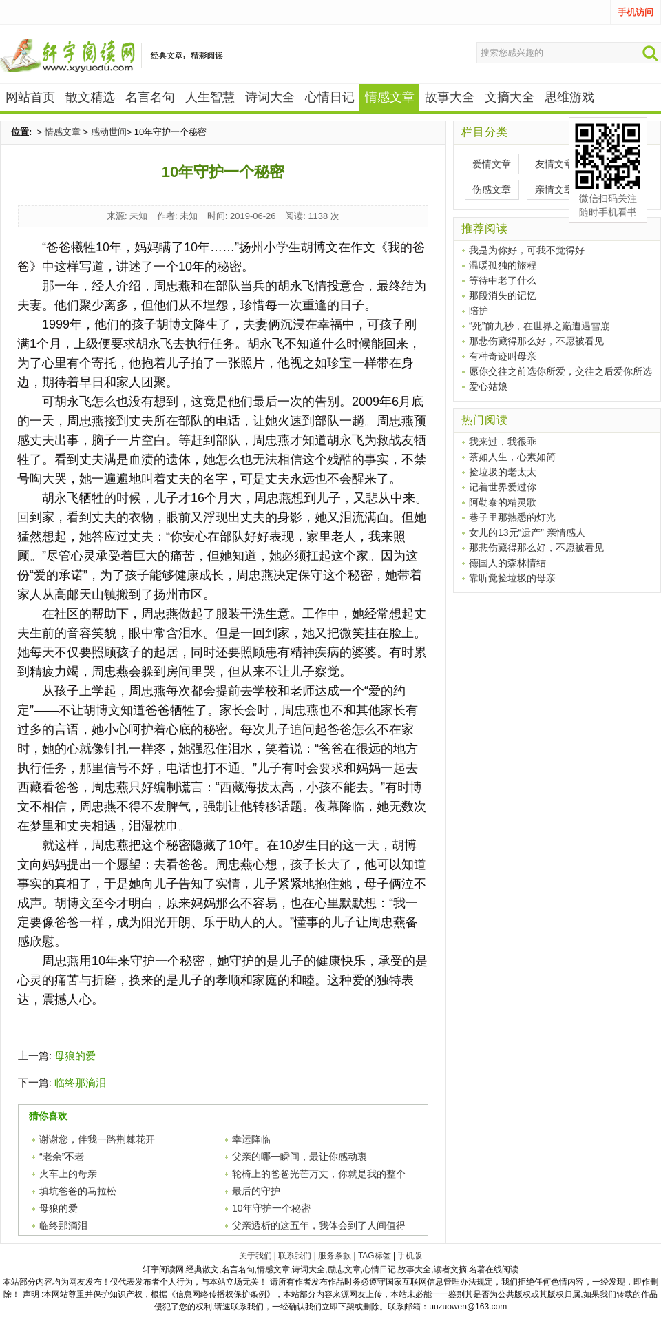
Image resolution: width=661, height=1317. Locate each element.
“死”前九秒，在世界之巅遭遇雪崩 (539, 325)
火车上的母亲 (68, 1173)
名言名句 (150, 97)
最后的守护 (256, 1190)
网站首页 (30, 97)
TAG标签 (374, 1256)
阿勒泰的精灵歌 (502, 502)
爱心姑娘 (488, 386)
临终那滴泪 (80, 1082)
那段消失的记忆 (502, 295)
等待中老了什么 (502, 280)
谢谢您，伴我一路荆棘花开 (97, 1139)
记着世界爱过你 (502, 486)
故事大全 (449, 97)
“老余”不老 (61, 1156)
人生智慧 (210, 97)
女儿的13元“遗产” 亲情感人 (527, 532)
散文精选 (90, 97)
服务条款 (334, 1256)
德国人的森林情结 (507, 562)
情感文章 (63, 132)
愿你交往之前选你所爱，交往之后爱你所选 (560, 371)
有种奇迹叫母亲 (502, 356)
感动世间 (109, 132)
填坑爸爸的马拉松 (77, 1190)
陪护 (478, 310)
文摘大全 (509, 97)
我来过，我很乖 (502, 441)
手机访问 (635, 12)
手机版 (409, 1256)
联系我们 (294, 1256)
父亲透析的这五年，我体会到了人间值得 (319, 1225)
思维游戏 (569, 97)
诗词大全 (270, 97)
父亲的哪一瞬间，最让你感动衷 (299, 1156)
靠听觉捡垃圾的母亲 (512, 577)
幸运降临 (251, 1139)
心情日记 (330, 97)
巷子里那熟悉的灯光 (512, 517)
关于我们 (255, 1256)
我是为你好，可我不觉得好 (527, 250)
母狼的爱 (75, 1055)
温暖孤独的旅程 (502, 265)
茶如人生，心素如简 (512, 456)
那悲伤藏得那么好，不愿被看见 (536, 340)
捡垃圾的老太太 (502, 471)
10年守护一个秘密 (271, 1208)
